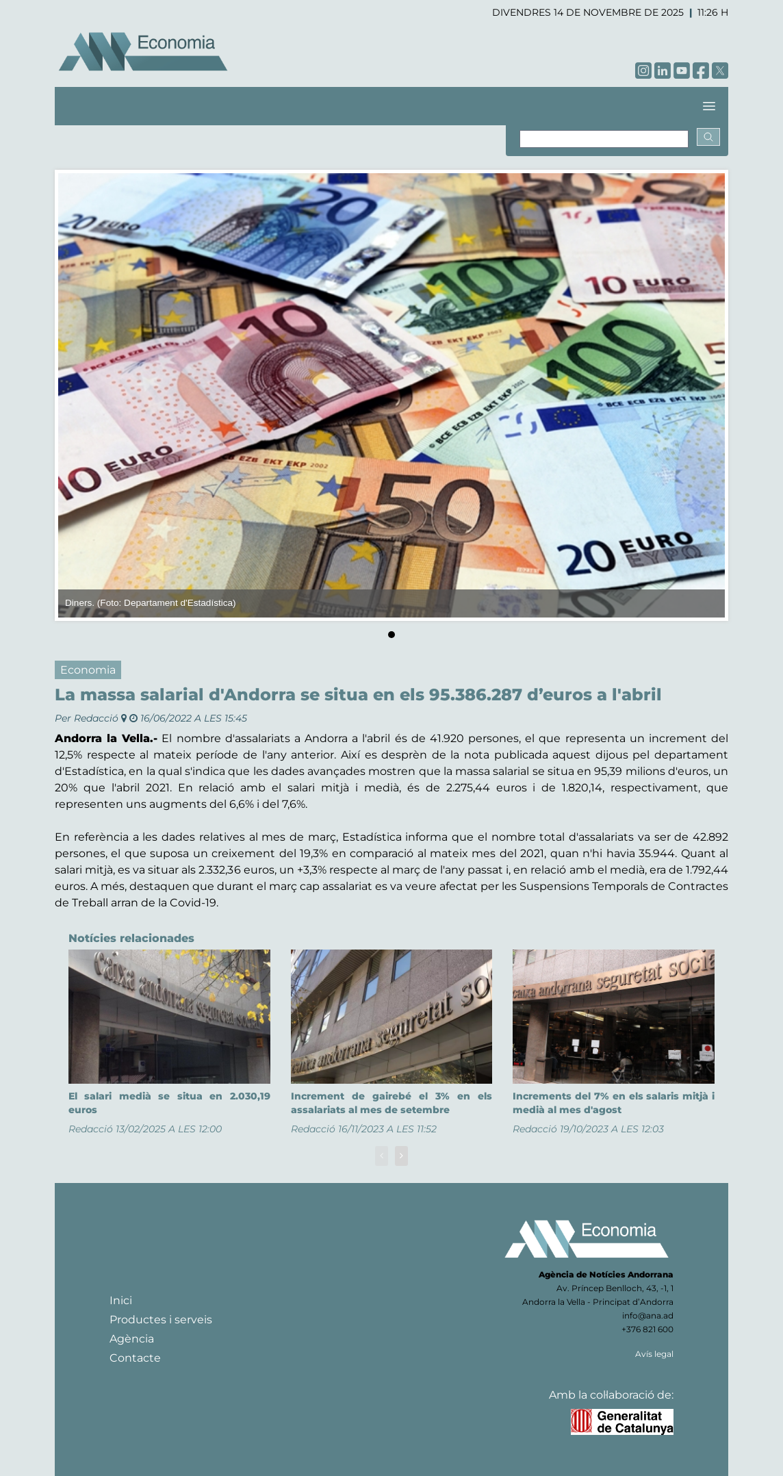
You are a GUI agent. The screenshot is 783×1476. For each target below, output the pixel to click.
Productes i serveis (161, 1319)
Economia (88, 669)
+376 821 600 (647, 1329)
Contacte (135, 1357)
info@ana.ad (647, 1315)
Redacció (96, 718)
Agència (132, 1338)
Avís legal (654, 1354)
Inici (121, 1300)
